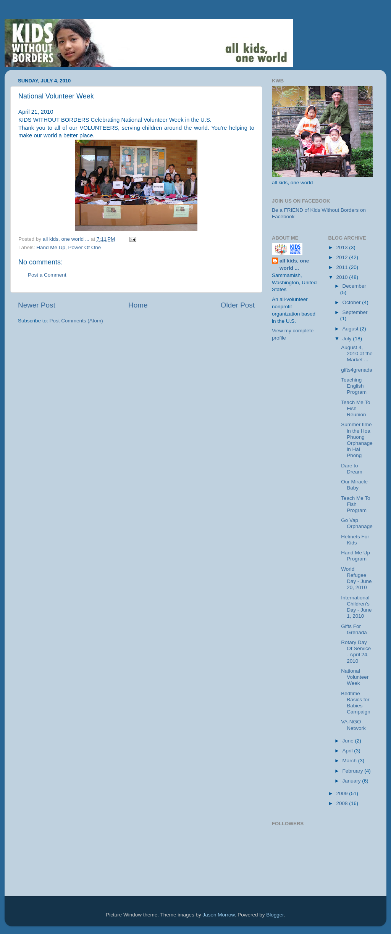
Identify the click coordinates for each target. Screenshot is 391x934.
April (348, 751)
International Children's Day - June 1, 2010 (356, 607)
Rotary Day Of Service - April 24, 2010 (356, 651)
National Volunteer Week (354, 677)
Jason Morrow (219, 915)
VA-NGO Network (353, 725)
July (348, 338)
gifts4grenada (356, 370)
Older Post (238, 305)
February (354, 771)
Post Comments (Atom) (76, 321)
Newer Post (36, 305)
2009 (342, 793)
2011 (342, 267)
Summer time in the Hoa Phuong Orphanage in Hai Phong (357, 440)
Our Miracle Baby (354, 485)
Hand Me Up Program (355, 556)
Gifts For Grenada (354, 629)
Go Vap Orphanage (357, 523)
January (352, 781)
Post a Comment (47, 275)
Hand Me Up (50, 247)
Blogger (275, 915)
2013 (342, 247)
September (355, 312)
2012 (342, 257)
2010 (342, 277)
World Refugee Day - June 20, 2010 (356, 578)
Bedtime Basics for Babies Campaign (355, 703)
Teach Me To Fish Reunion (355, 408)
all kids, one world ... (294, 264)
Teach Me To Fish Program (355, 504)
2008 (342, 803)
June (349, 741)
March (350, 760)
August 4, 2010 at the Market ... (357, 353)
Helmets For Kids (355, 540)
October (352, 302)
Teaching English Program (354, 386)
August (351, 329)
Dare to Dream (351, 469)
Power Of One (84, 247)
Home (137, 305)
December (354, 286)
